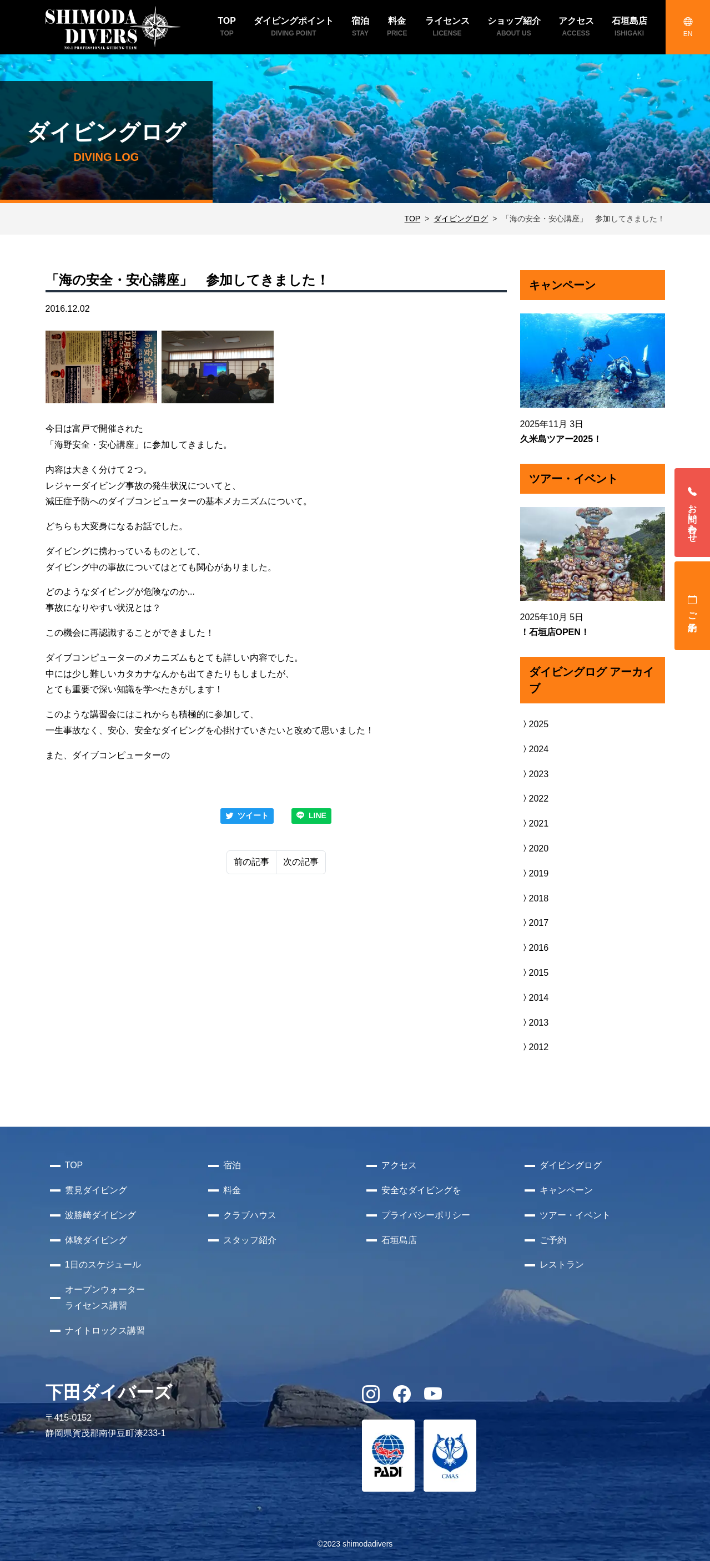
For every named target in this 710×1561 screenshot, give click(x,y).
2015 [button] (534, 972)
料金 (232, 1190)
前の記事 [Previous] (251, 861)
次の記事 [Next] (301, 861)
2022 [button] (534, 798)
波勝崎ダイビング (100, 1215)
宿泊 (232, 1165)
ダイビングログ (461, 218)
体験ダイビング (96, 1240)
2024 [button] (534, 749)
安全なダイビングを (421, 1190)
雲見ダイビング (96, 1190)
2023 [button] (534, 774)
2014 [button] (534, 997)
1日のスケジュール (103, 1264)
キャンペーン (566, 1190)
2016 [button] (534, 947)
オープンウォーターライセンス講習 (105, 1297)
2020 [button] (534, 848)
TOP (413, 218)
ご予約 (692, 605)
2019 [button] (534, 873)
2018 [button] (534, 898)
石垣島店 (399, 1240)
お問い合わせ (692, 512)
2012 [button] (534, 1047)
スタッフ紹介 (249, 1240)
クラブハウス (249, 1215)
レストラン (562, 1264)
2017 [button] (534, 923)
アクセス (399, 1165)
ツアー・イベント (575, 1215)
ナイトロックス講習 (105, 1330)
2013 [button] (534, 1022)
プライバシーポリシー (425, 1215)
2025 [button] (534, 724)
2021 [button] (534, 823)
